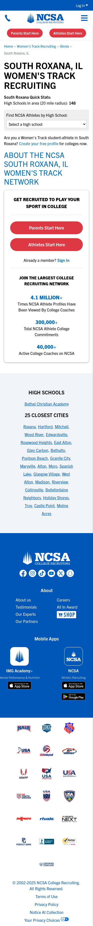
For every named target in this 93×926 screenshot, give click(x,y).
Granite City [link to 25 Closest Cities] (60, 458)
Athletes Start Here (67, 33)
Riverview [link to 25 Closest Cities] (60, 481)
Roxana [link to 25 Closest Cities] (29, 426)
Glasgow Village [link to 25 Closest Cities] (46, 473)
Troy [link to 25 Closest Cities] (28, 505)
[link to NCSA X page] (60, 573)
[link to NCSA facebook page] (23, 573)
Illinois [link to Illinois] (64, 46)
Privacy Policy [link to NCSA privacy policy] (46, 904)
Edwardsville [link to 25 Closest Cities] (56, 434)
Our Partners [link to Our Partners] (27, 621)
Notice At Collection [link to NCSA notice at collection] (46, 912)
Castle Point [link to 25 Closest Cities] (44, 505)
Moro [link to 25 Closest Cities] (53, 465)
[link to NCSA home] (46, 558)
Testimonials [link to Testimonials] (26, 606)
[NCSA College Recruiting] (45, 18)
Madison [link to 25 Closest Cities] (42, 481)
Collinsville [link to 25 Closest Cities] (34, 489)
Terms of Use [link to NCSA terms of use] (46, 896)
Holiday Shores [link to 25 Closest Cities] (56, 497)
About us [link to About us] (23, 599)
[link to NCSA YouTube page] (51, 573)
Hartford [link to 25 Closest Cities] (45, 426)
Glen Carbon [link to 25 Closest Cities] (37, 450)
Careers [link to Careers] (63, 599)
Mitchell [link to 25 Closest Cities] (61, 426)
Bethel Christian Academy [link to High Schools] (47, 403)
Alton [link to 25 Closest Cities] (41, 465)
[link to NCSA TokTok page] (42, 573)
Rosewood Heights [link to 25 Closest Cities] (36, 442)
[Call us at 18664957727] (7, 18)
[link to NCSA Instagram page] (32, 573)
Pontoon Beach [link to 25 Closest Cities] (35, 458)
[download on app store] (19, 685)
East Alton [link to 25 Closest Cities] (62, 442)
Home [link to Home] (8, 46)
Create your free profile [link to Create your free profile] (38, 143)
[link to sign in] (63, 260)
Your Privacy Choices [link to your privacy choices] (42, 920)
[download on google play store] (73, 696)
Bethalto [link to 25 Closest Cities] (58, 450)
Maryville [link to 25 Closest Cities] (27, 465)
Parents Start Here (25, 33)
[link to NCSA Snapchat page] (70, 573)
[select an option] (46, 124)
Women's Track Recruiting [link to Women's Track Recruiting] (36, 46)
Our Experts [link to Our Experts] (26, 614)
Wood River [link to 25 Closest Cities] (34, 434)
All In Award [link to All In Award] (67, 606)
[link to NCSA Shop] (67, 614)
